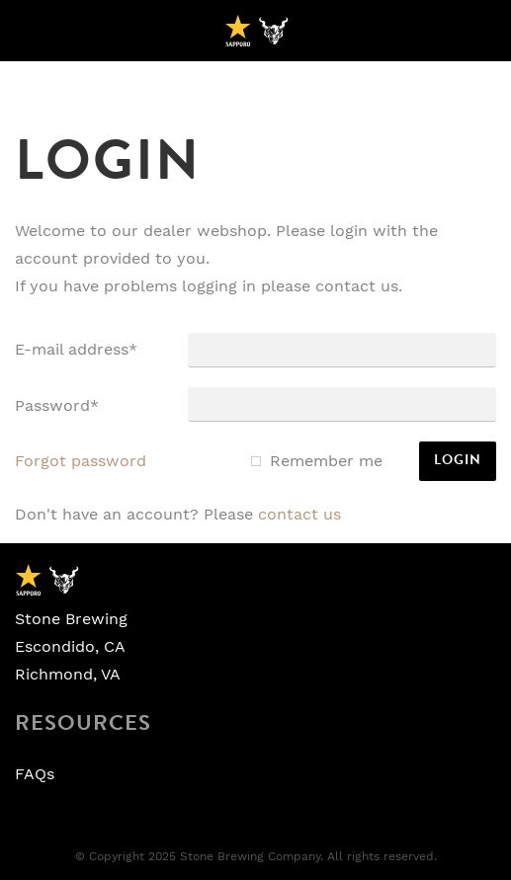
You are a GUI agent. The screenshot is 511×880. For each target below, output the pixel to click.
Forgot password (80, 461)
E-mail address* (76, 350)
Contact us (299, 514)
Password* (57, 406)
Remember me (326, 461)
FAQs (34, 774)
